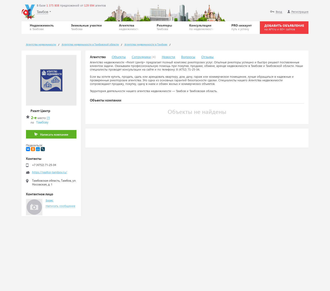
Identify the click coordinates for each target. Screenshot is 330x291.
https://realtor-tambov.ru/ (49, 172)
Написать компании (51, 134)
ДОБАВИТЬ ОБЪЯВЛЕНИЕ (284, 27)
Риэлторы (164, 27)
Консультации (201, 27)
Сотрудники (141, 57)
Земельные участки (86, 27)
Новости (168, 57)
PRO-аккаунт (241, 27)
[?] (48, 118)
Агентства (129, 27)
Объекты (119, 57)
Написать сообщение (60, 206)
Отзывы (207, 57)
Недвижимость (42, 27)
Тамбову (42, 122)
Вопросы (188, 57)
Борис (49, 200)
